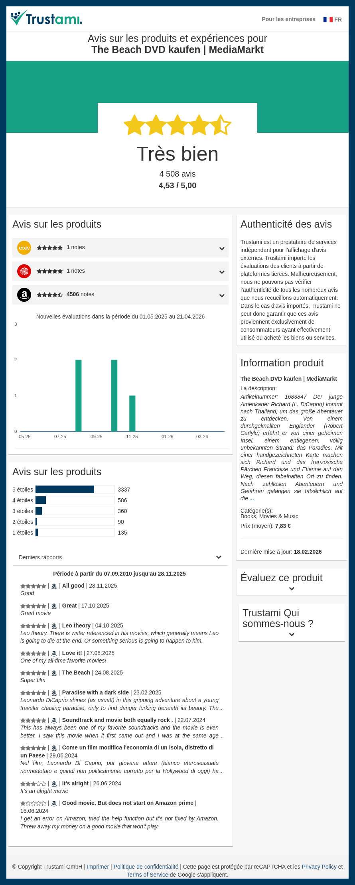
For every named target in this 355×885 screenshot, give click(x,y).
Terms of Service (147, 874)
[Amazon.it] (54, 747)
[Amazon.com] (54, 605)
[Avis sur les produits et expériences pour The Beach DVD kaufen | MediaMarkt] (33, 585)
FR (332, 19)
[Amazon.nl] (54, 803)
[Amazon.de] (54, 672)
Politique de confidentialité (147, 866)
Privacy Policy (319, 866)
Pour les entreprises (289, 19)
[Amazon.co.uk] (54, 585)
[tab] (200, 248)
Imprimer (98, 866)
